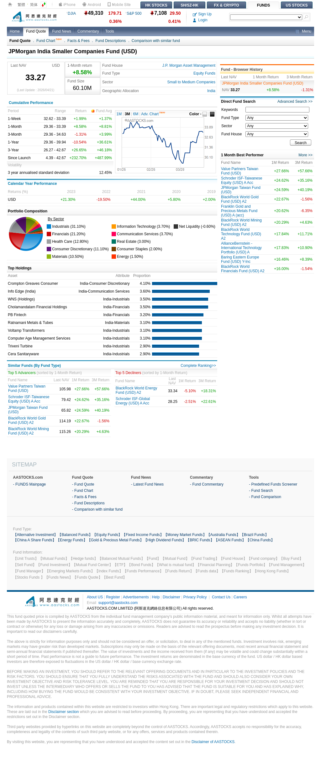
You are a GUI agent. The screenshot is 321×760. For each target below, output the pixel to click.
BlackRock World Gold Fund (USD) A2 (27, 420)
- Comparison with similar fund (97, 509)
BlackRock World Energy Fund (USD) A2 (136, 390)
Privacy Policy (195, 597)
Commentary (88, 31)
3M (127, 114)
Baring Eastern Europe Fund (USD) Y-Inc (240, 259)
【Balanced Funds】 (75, 535)
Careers (240, 597)
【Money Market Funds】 (185, 535)
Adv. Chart (153, 114)
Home (15, 31)
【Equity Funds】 (107, 535)
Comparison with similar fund (156, 41)
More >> (305, 155)
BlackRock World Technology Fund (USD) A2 (241, 234)
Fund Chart (48, 41)
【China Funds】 (260, 540)
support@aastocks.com (118, 603)
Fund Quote (36, 31)
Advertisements (136, 597)
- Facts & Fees (84, 497)
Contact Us (221, 597)
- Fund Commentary (207, 484)
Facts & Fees (78, 41)
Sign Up (202, 14)
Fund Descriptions (110, 41)
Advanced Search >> (295, 101)
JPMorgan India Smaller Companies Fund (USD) (262, 83)
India (211, 91)
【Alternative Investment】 (35, 535)
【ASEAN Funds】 (230, 540)
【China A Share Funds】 (34, 540)
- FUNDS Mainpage (29, 484)
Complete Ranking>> (198, 365)
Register (113, 597)
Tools (109, 31)
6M (136, 114)
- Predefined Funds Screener (273, 484)
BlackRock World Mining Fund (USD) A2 (28, 431)
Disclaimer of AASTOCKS (213, 742)
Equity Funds (204, 73)
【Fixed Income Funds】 (143, 535)
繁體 (21, 5)
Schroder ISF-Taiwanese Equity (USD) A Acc (28, 399)
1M (119, 114)
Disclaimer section (63, 712)
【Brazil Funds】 (254, 535)
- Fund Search (261, 490)
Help (156, 597)
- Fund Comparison (265, 497)
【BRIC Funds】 (200, 540)
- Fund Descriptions (88, 503)
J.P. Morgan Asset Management (188, 65)
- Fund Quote (83, 484)
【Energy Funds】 (71, 540)
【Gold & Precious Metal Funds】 (115, 540)
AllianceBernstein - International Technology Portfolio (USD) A (241, 247)
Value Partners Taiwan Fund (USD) (26, 388)
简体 (34, 5)
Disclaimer (171, 597)
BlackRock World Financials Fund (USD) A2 (243, 268)
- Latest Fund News (147, 484)
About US (95, 597)
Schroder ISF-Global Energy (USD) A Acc (133, 401)
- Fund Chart (82, 490)
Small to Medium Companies (191, 82)
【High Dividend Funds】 (165, 540)
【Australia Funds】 (223, 535)
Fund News (61, 31)
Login (200, 20)
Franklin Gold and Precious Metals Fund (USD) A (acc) (239, 210)
